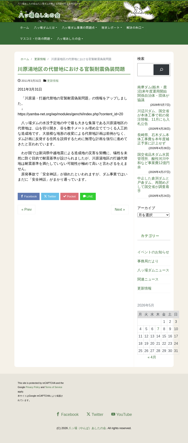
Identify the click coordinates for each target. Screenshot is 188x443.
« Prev (26, 209)
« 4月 (152, 357)
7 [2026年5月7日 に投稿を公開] (158, 329)
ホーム (24, 27)
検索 (140, 59)
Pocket (69, 196)
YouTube (121, 414)
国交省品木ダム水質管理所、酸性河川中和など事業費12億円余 (153, 161)
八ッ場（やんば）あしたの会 (87, 428)
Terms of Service (53, 387)
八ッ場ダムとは (44, 27)
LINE (88, 196)
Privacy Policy (33, 387)
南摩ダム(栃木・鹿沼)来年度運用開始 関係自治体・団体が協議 (153, 93)
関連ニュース (148, 279)
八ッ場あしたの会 (69, 38)
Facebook (29, 196)
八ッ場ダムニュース (153, 270)
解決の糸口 (134, 27)
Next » (120, 209)
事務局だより (148, 261)
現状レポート (111, 27)
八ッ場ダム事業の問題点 (78, 27)
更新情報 (53, 80)
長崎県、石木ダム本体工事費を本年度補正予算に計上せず (153, 139)
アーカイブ (146, 208)
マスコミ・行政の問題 (35, 38)
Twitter (50, 196)
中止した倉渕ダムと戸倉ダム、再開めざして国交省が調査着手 (153, 184)
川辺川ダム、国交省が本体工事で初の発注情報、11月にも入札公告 (153, 117)
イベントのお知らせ (153, 252)
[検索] (161, 69)
